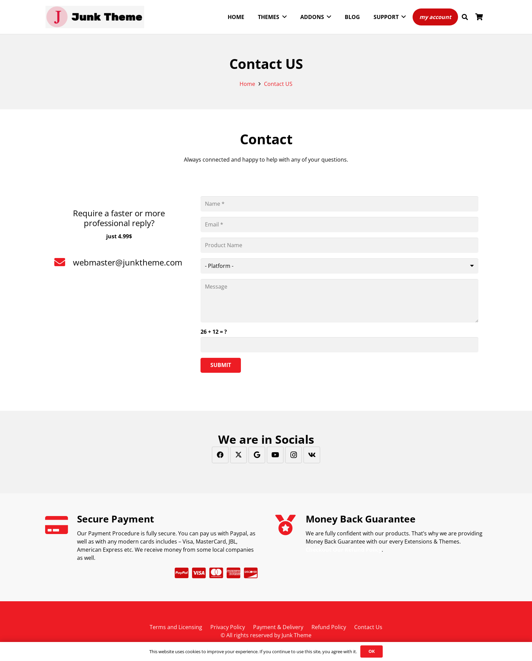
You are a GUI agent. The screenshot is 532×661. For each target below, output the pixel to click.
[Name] (339, 204)
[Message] (339, 301)
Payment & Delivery (278, 627)
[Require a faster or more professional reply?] (119, 200)
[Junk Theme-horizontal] (94, 17)
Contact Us (368, 627)
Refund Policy (328, 627)
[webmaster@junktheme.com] (63, 262)
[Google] (256, 454)
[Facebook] (220, 454)
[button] (465, 17)
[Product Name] (339, 245)
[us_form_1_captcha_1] (339, 344)
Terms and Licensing (176, 627)
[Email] (339, 224)
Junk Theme (296, 635)
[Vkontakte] (311, 454)
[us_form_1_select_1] (339, 266)
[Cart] (479, 17)
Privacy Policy (227, 627)
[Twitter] (238, 454)
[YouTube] (275, 454)
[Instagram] (293, 454)
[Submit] (221, 365)
